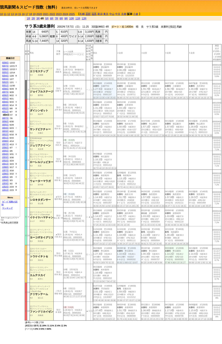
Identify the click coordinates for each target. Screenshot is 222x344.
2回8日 (5, 141)
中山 (112, 14)
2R (33, 18)
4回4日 (5, 102)
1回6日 (5, 173)
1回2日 (5, 186)
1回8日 (5, 167)
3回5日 (5, 124)
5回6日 (5, 69)
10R (71, 18)
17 (26, 14)
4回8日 (5, 89)
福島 (94, 14)
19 (34, 14)
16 (23, 14)
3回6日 (5, 121)
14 (16, 14)
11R (77, 18)
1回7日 (5, 170)
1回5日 (5, 177)
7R (56, 18)
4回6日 (5, 95)
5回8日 (5, 62)
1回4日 (5, 180)
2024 (65, 14)
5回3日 (5, 79)
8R (61, 18)
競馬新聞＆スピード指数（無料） (29, 7)
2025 (72, 14)
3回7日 (5, 118)
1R (28, 18)
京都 (123, 14)
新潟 (100, 14)
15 (19, 14)
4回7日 (5, 92)
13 (12, 14)
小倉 (135, 14)
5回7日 (5, 66)
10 (1, 14)
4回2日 (5, 108)
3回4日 (5, 128)
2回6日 (5, 147)
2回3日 (5, 157)
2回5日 (5, 151)
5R (46, 18)
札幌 (82, 14)
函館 (88, 14)
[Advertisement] (10, 36)
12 (8, 14)
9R (66, 18)
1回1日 (5, 190)
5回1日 (5, 85)
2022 (52, 14)
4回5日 (5, 98)
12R (84, 18)
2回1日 (5, 164)
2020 (39, 14)
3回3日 (5, 131)
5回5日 (5, 72)
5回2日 (5, 82)
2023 (59, 14)
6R (51, 18)
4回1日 (5, 111)
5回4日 (5, 75)
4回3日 (5, 105)
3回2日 (5, 134)
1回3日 (5, 183)
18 (30, 14)
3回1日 (5, 137)
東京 (105, 14)
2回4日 (5, 154)
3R (38, 18)
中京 (117, 14)
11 (5, 14)
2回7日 (5, 144)
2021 (46, 14)
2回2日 (5, 160)
